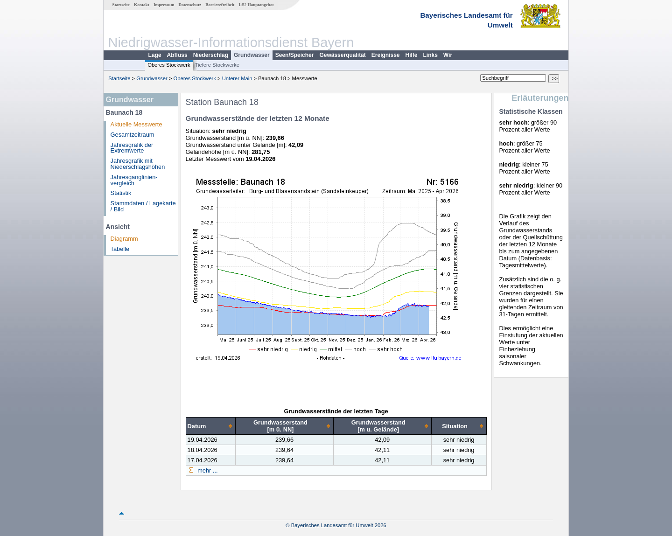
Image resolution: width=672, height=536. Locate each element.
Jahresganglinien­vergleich (134, 180)
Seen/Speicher (294, 55)
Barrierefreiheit (219, 4)
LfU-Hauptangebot (255, 4)
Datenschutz (190, 4)
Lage (154, 55)
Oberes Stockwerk (168, 65)
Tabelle (120, 248)
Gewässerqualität (342, 55)
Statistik (121, 192)
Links (430, 55)
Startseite (121, 4)
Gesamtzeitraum (132, 134)
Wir (447, 55)
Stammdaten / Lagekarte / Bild (143, 206)
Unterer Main (237, 78)
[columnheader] (211, 426)
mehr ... (207, 470)
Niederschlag (210, 55)
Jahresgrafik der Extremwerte (132, 147)
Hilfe (412, 55)
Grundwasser (252, 55)
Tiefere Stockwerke (217, 65)
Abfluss (177, 55)
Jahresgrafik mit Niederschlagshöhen (138, 163)
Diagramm (124, 238)
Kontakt (141, 4)
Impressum (164, 4)
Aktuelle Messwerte (136, 124)
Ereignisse (385, 55)
